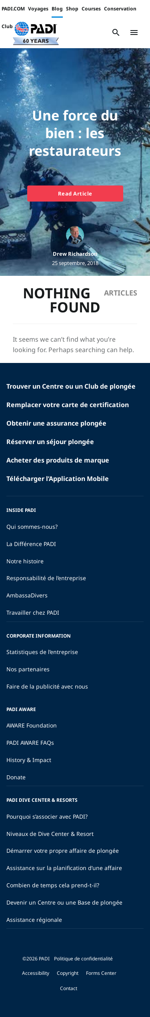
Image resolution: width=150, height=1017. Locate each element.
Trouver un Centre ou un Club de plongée (71, 386)
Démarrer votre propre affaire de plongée (62, 850)
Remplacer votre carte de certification (67, 404)
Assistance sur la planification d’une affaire (64, 868)
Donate (16, 777)
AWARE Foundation (31, 725)
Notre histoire (25, 561)
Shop (72, 8)
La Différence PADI (31, 544)
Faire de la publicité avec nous (47, 686)
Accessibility (35, 973)
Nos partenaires (28, 669)
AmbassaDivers (27, 595)
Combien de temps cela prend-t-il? (52, 885)
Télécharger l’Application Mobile (57, 478)
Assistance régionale (34, 919)
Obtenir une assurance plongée (56, 423)
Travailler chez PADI (32, 612)
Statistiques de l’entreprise (42, 652)
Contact (68, 988)
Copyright (67, 973)
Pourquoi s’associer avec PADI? (47, 816)
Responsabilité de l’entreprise (46, 578)
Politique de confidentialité (83, 958)
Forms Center (101, 973)
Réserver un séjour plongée (50, 441)
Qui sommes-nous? (32, 526)
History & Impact (28, 760)
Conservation (120, 8)
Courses (91, 8)
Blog (57, 8)
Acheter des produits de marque (57, 460)
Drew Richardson (75, 253)
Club (7, 26)
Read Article (75, 193)
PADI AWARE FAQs (30, 742)
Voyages (38, 8)
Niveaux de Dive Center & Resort (50, 834)
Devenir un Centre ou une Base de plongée (64, 902)
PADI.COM (13, 8)
